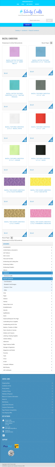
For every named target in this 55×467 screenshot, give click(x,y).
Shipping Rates (6, 383)
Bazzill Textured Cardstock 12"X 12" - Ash (40, 94)
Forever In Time (8, 287)
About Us (4, 399)
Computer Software (8, 364)
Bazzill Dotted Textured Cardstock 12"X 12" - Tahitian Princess (14, 95)
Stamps (5, 301)
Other (5, 290)
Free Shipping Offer (7, 412)
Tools (4, 356)
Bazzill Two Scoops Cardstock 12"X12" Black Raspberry (14, 191)
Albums (5, 270)
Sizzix (4, 316)
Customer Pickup (6, 391)
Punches (5, 353)
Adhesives (6, 341)
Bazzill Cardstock (34, 30)
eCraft (4, 361)
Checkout (37, 4)
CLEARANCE (6, 247)
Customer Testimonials (8, 407)
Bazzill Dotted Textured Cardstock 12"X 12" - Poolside (40, 61)
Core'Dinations (8, 281)
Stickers (5, 298)
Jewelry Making (7, 338)
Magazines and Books (9, 350)
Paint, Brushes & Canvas (9, 330)
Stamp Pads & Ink (8, 304)
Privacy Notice (5, 388)
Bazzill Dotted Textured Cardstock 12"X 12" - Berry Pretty (14, 61)
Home (18, 4)
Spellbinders (6, 313)
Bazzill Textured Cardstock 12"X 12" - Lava (40, 127)
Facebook (4, 435)
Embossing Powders (8, 267)
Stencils (5, 310)
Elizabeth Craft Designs (10, 284)
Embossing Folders (8, 264)
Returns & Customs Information (10, 396)
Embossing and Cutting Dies (10, 261)
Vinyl (4, 293)
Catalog (17, 30)
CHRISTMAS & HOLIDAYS (10, 250)
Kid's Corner (6, 255)
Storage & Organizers (9, 347)
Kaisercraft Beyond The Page (11, 318)
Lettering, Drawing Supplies (10, 336)
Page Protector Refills (9, 344)
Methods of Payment (7, 394)
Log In (22, 4)
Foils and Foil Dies (8, 258)
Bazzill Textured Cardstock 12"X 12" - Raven (40, 159)
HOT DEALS (6, 253)
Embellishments (7, 307)
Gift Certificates (7, 370)
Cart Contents (30, 4)
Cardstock (24, 30)
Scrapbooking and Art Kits (10, 324)
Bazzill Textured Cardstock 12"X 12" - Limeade (14, 159)
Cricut (4, 358)
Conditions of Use (6, 386)
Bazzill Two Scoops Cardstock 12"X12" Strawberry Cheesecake (40, 222)
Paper (4, 296)
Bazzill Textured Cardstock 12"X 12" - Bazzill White (14, 127)
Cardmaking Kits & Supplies (10, 321)
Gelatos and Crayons (8, 333)
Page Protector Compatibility (9, 410)
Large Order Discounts (7, 404)
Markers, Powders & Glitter (10, 327)
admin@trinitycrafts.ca (11, 428)
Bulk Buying (6, 367)
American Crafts (8, 276)
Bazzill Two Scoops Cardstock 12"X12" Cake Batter (40, 191)
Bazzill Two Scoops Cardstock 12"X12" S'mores (14, 222)
